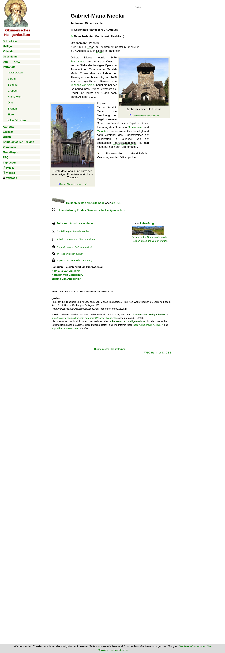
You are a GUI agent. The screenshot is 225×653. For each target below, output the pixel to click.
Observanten (135, 127)
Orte (10, 102)
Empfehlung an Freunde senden (72, 231)
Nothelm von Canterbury (67, 274)
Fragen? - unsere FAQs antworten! (74, 247)
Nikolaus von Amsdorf (66, 271)
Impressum (62, 260)
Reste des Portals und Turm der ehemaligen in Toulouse (72, 178)
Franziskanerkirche (78, 174)
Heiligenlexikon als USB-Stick (78, 203)
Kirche (130, 109)
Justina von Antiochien (66, 278)
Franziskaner (78, 61)
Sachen (12, 108)
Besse (90, 47)
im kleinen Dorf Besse (144, 112)
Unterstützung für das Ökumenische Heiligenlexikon (88, 210)
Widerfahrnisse (17, 120)
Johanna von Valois (82, 85)
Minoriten (102, 131)
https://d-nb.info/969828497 (66, 328)
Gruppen (13, 90)
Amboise (92, 77)
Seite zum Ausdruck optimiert (75, 223)
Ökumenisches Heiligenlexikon (110, 349)
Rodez (100, 50)
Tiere (11, 114)
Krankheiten (15, 96)
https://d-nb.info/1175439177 (148, 325)
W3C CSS (165, 352)
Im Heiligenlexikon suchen (69, 254)
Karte (17, 61)
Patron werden (15, 72)
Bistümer (13, 84)
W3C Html (150, 352)
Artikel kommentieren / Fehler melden (75, 239)
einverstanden (119, 650)
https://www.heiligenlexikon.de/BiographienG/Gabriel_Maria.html (84, 318)
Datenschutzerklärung (81, 260)
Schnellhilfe (10, 41)
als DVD (116, 203)
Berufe (12, 78)
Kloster (110, 61)
